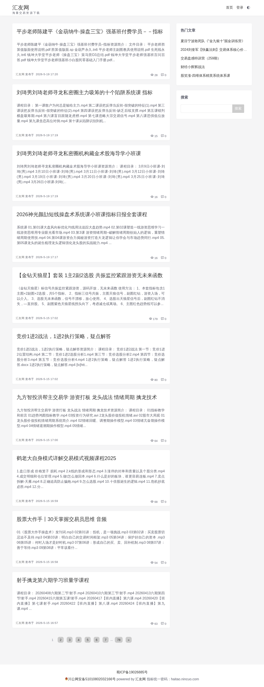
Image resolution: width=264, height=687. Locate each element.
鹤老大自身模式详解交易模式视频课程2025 (66, 458)
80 (154, 380)
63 (154, 623)
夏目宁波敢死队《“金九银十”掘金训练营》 (213, 41)
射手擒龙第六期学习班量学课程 (53, 580)
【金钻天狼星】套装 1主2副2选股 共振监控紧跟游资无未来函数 (90, 275)
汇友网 (20, 7)
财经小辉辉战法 (193, 67)
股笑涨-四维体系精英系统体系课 (205, 75)
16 (154, 197)
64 (154, 441)
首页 (229, 7)
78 (119, 639)
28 (154, 75)
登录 (239, 7)
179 (153, 319)
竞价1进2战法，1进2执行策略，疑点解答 (64, 336)
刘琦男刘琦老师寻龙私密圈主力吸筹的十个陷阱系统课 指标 (85, 92)
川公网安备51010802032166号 (90, 679)
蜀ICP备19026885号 (132, 672)
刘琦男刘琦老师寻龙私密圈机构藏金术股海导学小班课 (79, 153)
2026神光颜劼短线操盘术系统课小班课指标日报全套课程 (82, 214)
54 (154, 562)
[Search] (207, 108)
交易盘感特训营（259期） (201, 58)
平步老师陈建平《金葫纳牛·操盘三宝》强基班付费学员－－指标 (90, 31)
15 (154, 136)
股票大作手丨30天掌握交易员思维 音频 (62, 519)
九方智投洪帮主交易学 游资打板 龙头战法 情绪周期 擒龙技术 (87, 397)
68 (154, 501)
